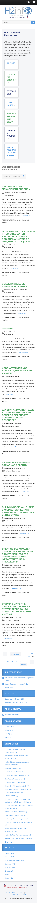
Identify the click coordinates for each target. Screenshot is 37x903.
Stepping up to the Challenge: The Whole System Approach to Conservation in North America (16, 609)
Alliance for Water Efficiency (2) (16, 812)
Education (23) (10, 867)
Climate (11, 63)
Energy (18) (9, 871)
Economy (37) (10, 864)
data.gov (7, 328)
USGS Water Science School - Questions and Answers (17, 371)
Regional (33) (9, 737)
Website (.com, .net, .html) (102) (16, 702)
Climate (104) (9, 857)
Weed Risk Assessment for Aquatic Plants (16, 463)
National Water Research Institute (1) (18, 835)
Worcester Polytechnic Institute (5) (17, 786)
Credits (24, 894)
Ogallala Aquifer (11, 133)
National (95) (9, 730)
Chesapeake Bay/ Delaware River (11, 151)
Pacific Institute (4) (11, 796)
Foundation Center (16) (13, 768)
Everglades (11, 92)
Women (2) (9, 878)
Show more (9, 687)
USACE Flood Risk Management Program (16, 187)
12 (32, 654)
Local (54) (8, 734)
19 (20, 662)
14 (29, 657)
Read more (26, 216)
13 (25, 657)
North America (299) (12, 715)
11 (28, 654)
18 (16, 662)
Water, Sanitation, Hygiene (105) (16, 684)
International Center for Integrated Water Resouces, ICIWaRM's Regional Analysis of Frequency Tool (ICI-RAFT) (18, 236)
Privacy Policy (16, 894)
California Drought (11, 77)
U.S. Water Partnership (18, 886)
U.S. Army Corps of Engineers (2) (16, 819)
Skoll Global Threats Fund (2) (15, 815)
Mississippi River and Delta (11, 118)
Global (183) (9, 727)
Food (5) (8, 874)
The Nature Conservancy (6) (15, 779)
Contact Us (28, 893)
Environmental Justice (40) (14, 860)
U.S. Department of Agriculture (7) (17, 775)
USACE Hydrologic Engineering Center (14, 285)
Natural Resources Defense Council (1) (18, 838)
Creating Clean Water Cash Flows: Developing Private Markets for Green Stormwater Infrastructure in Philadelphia (17, 555)
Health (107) (9, 853)
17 (12, 662)
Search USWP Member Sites (14, 893)
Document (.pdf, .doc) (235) (14, 699)
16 (8, 662)
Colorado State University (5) (15, 782)
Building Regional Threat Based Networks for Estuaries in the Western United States (18, 511)
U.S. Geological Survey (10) (14, 772)
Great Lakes (10, 103)
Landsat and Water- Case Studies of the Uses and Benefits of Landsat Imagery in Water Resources (18, 415)
